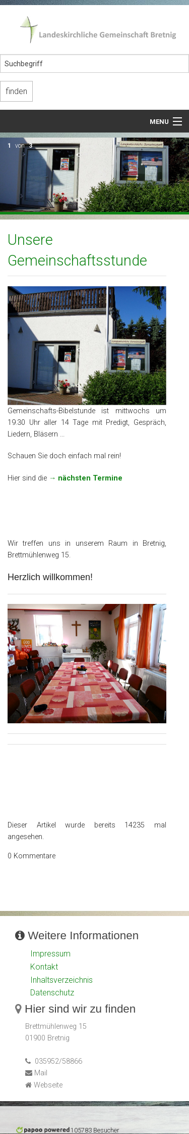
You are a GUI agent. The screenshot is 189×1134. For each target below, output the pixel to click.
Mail (40, 1073)
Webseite (48, 1085)
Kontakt (44, 967)
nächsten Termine (90, 478)
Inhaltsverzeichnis (61, 980)
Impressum (50, 953)
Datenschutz (52, 992)
